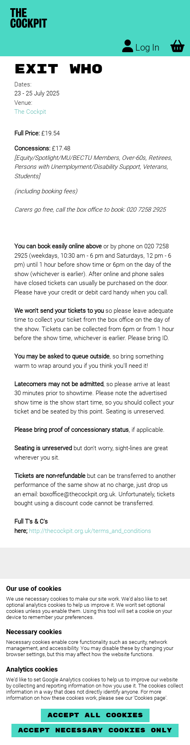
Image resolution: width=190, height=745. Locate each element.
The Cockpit (30, 111)
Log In (140, 46)
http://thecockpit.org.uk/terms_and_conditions (90, 531)
